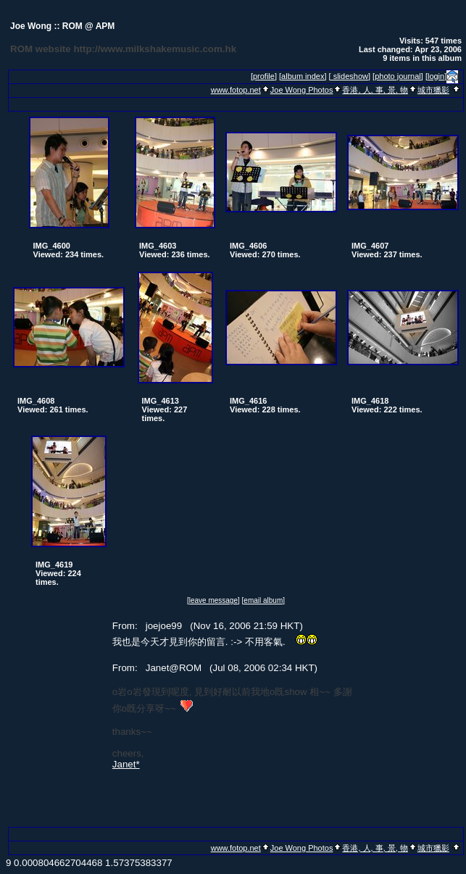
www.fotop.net (236, 90)
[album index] (302, 76)
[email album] (263, 600)
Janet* (126, 764)
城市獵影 (433, 90)
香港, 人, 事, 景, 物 (374, 90)
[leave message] (213, 600)
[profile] (264, 76)
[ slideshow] (349, 76)
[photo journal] (398, 76)
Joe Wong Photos (301, 90)
